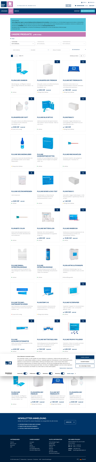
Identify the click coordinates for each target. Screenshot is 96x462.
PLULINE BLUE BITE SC (45, 117)
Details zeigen (70, 459)
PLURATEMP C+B (43, 302)
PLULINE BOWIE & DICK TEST (47, 191)
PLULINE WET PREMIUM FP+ (72, 80)
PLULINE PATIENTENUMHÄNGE (44, 266)
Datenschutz (63, 454)
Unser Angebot (35, 439)
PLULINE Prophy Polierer (73, 339)
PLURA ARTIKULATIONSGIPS (73, 265)
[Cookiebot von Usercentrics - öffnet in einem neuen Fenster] (8, 459)
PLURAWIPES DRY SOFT (19, 117)
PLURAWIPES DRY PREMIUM (47, 80)
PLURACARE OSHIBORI (19, 80)
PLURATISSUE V (68, 117)
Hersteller (33, 49)
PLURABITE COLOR (18, 228)
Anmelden (68, 422)
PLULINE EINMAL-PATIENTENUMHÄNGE (19, 266)
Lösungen (4, 10)
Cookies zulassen (85, 443)
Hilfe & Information (55, 439)
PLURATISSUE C (68, 191)
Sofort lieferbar (16, 49)
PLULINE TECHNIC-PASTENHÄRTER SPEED (19, 303)
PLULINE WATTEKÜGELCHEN (47, 339)
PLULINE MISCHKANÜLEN (72, 154)
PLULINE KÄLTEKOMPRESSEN (21, 191)
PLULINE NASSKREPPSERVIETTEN (45, 155)
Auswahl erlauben (85, 447)
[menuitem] (7, 4)
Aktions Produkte (56, 49)
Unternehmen (14, 439)
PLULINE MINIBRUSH (70, 228)
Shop (11, 10)
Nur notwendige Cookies (85, 451)
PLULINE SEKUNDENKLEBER (21, 154)
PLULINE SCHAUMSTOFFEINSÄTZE (20, 340)
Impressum (69, 454)
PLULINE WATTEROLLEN (45, 228)
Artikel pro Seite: (74, 55)
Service (17, 10)
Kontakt (77, 10)
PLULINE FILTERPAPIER (71, 302)
